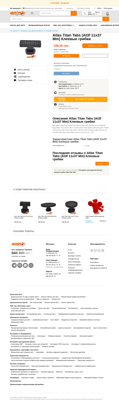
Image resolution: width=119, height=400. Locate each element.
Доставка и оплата (83, 8)
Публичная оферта (74, 265)
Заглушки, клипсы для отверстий (36, 344)
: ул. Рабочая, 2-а (71, 84)
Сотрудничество (73, 259)
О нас (70, 250)
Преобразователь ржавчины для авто (71, 314)
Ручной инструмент (70, 336)
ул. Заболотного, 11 (52, 262)
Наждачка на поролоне (69, 320)
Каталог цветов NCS (52, 302)
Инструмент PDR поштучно (59, 344)
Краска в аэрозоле (64, 328)
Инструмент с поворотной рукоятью (83, 344)
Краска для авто (17, 25)
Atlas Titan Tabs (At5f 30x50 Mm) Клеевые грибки (47, 217)
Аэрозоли (14, 325)
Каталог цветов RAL (68, 302)
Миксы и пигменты (43, 299)
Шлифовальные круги (40, 320)
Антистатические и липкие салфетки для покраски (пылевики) (32, 360)
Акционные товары (27, 377)
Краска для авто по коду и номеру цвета (25, 297)
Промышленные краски (39, 25)
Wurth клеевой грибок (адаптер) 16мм (95, 217)
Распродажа (15, 377)
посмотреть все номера (18, 256)
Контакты (70, 8)
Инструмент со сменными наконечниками (25, 346)
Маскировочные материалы (65, 360)
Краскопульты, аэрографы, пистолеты (24, 350)
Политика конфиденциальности (75, 269)
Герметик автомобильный (95, 314)
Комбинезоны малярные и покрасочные (24, 372)
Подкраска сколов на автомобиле (22, 299)
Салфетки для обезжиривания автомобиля (76, 358)
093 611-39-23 (50, 265)
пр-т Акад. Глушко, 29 (53, 274)
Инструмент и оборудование (21, 334)
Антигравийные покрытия (82, 328)
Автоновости (94, 262)
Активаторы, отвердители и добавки (23, 308)
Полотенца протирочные (50, 358)
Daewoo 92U (56, 299)
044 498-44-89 (26, 253)
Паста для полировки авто (20, 366)
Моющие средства (47, 372)
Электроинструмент (86, 336)
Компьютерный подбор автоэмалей (73, 297)
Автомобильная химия (48, 328)
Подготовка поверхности (19, 355)
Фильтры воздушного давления (57, 352)
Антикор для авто (50, 314)
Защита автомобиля (18, 330)
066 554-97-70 (50, 276)
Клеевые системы (48, 346)
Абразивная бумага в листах (93, 377)
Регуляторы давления (77, 352)
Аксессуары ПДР (17, 344)
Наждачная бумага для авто (20, 320)
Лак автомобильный (59, 308)
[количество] (95, 56)
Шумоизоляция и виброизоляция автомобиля (27, 384)
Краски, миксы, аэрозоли (45, 377)
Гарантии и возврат (74, 273)
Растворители (73, 308)
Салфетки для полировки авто (85, 366)
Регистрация (108, 8)
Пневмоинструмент (54, 336)
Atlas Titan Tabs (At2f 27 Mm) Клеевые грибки (70, 217)
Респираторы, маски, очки (74, 372)
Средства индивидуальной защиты (23, 369)
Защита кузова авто (88, 25)
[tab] (30, 69)
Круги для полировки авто (40, 366)
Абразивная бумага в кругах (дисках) (68, 377)
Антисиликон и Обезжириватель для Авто (25, 358)
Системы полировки (18, 364)
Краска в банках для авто (49, 297)
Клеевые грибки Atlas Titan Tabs (65, 172)
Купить (66, 56)
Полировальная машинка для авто (23, 336)
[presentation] (102, 189)
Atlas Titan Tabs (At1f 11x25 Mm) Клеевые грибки (23, 217)
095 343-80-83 (50, 255)
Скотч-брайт (54, 320)
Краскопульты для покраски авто (22, 352)
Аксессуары (41, 336)
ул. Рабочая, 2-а (51, 253)
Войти (99, 8)
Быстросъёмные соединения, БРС (23, 338)
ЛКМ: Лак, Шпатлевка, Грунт (65, 25)
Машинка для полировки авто (62, 366)
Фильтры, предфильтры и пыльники (23, 374)
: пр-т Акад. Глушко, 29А (69, 88)
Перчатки (59, 372)
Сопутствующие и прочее (89, 308)
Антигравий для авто (34, 314)
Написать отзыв (102, 163)
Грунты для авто (43, 308)
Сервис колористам (97, 265)
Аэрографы (40, 352)
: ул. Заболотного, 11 (70, 86)
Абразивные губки (17, 322)
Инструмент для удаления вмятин (90, 170)
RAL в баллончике (36, 302)
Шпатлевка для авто (18, 311)
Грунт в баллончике (100, 328)
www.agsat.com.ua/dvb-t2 (98, 268)
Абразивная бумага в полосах (90, 320)
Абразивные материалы (19, 317)
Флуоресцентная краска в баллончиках (24, 328)
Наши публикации (74, 262)
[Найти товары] (55, 13)
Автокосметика (15, 381)
